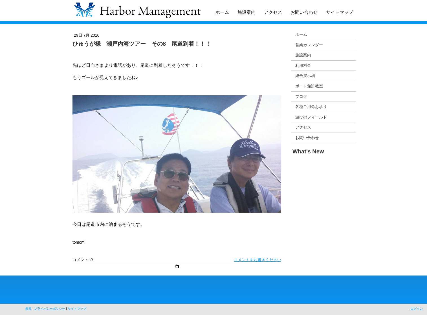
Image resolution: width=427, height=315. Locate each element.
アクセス (273, 12)
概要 (28, 308)
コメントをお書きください (257, 259)
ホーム (222, 12)
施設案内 (246, 12)
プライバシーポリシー (49, 308)
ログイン (416, 308)
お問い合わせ (304, 12)
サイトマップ (339, 12)
